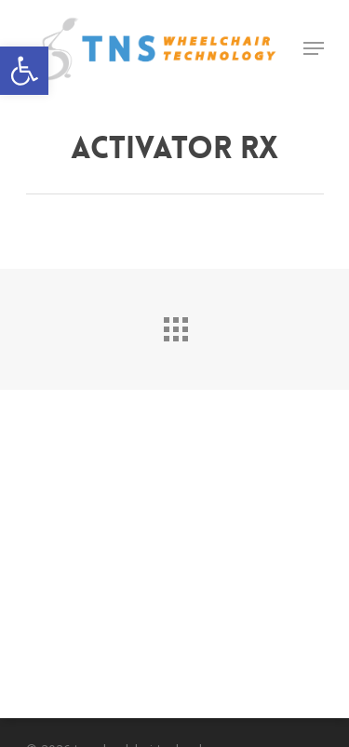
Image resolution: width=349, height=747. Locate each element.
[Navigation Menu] (313, 48)
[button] (24, 71)
